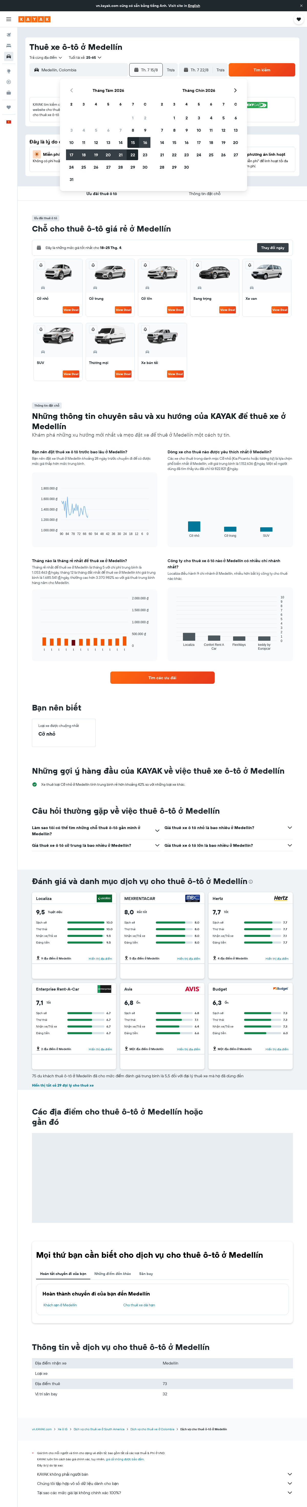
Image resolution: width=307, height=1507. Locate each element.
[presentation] (250, 881)
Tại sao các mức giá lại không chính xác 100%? (165, 1493)
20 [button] (108, 154)
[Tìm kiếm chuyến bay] (8, 35)
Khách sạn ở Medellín (60, 1305)
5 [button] (96, 130)
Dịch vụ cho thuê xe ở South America (99, 1429)
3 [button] (71, 130)
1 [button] (133, 117)
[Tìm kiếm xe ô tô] (8, 56)
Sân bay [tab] (146, 1273)
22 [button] (132, 154)
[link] (162, 677)
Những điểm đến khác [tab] (112, 1273)
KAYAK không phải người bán (165, 1474)
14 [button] (121, 142)
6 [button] (108, 130)
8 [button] (133, 130)
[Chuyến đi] (8, 107)
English (194, 5)
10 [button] (71, 142)
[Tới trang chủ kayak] (34, 19)
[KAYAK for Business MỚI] (8, 93)
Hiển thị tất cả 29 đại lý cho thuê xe (63, 1085)
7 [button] (120, 130)
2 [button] (145, 117)
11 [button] (83, 142)
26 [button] (96, 167)
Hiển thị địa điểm (100, 959)
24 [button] (71, 167)
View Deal (71, 310)
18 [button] (84, 154)
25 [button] (83, 167)
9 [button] (145, 130)
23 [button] (145, 154)
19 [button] (96, 154)
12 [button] (96, 142)
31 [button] (71, 179)
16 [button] (145, 142)
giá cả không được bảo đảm (125, 1459)
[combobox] (46, 57)
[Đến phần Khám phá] (8, 71)
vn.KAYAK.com (42, 1429)
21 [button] (121, 154)
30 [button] (145, 167)
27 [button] (108, 167)
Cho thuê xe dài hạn (139, 1305)
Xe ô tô (63, 1429)
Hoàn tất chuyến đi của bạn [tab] (63, 1273)
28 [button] (120, 167)
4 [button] (84, 130)
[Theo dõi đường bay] (8, 82)
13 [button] (108, 142)
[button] (301, 5)
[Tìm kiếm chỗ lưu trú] (8, 46)
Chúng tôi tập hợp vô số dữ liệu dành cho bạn (165, 1483)
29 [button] (132, 167)
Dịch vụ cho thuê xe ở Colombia (152, 1429)
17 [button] (71, 154)
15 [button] (133, 142)
